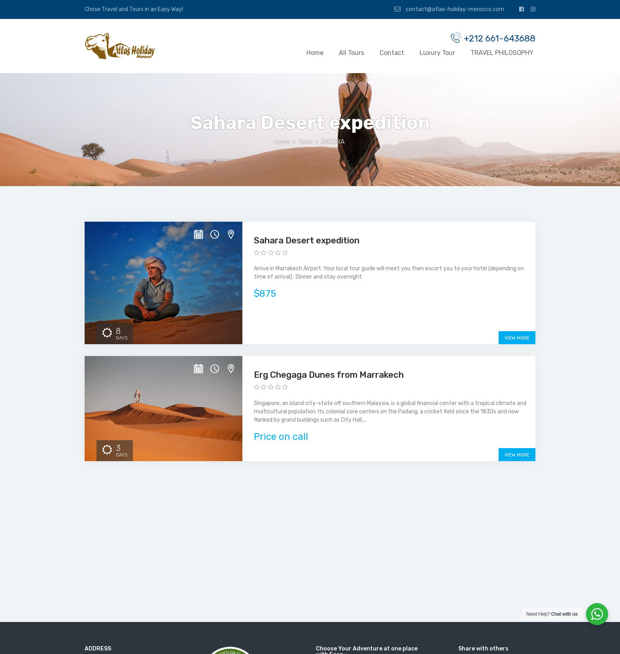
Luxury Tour (437, 54)
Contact (392, 54)
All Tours (351, 54)
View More (517, 339)
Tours (305, 142)
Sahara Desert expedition (306, 241)
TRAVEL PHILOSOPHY (502, 54)
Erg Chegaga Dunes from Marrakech (329, 376)
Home (314, 54)
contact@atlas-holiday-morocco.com (449, 9)
